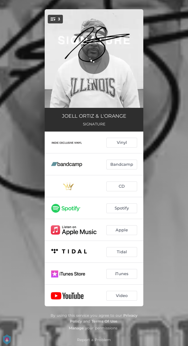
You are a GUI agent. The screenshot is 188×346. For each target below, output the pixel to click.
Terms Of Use (104, 321)
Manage (76, 328)
